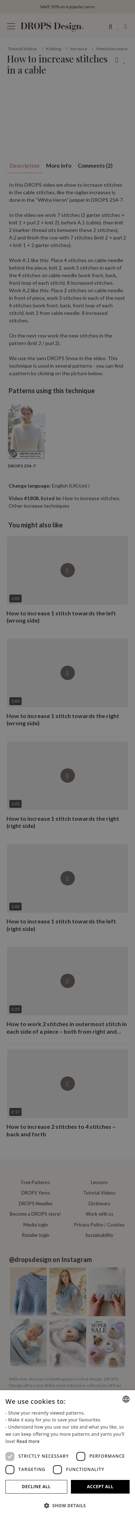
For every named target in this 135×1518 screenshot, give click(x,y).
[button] (67, 1505)
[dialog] (67, 1454)
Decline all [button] (36, 1487)
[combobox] (126, 1399)
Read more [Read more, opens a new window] (28, 1441)
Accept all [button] (100, 1487)
